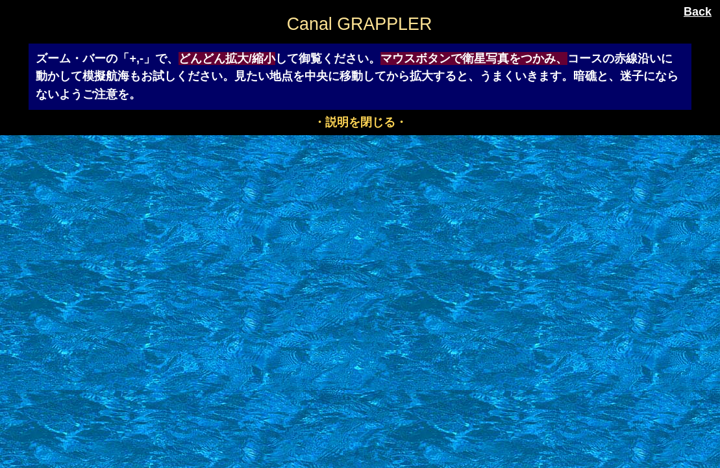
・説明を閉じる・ (360, 122)
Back (698, 11)
